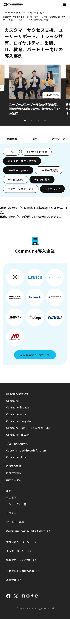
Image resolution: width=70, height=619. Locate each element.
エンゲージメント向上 (21, 189)
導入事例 (11, 497)
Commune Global (16, 457)
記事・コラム (13, 479)
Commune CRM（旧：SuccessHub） (28, 428)
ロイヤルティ (52, 189)
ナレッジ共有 (42, 179)
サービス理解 (15, 179)
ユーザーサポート (18, 170)
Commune (12, 401)
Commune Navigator (19, 421)
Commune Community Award (25, 531)
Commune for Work (18, 434)
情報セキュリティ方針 (19, 560)
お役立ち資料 (13, 473)
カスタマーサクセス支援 (22, 161)
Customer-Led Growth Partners (26, 450)
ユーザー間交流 (48, 170)
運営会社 (11, 580)
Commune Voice (16, 414)
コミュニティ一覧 (16, 504)
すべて (11, 152)
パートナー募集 (15, 522)
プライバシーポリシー (19, 542)
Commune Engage (17, 407)
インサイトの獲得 (36, 152)
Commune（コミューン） (15, 12)
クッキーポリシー (16, 551)
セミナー (11, 513)
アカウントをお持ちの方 (20, 571)
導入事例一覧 (36, 12)
